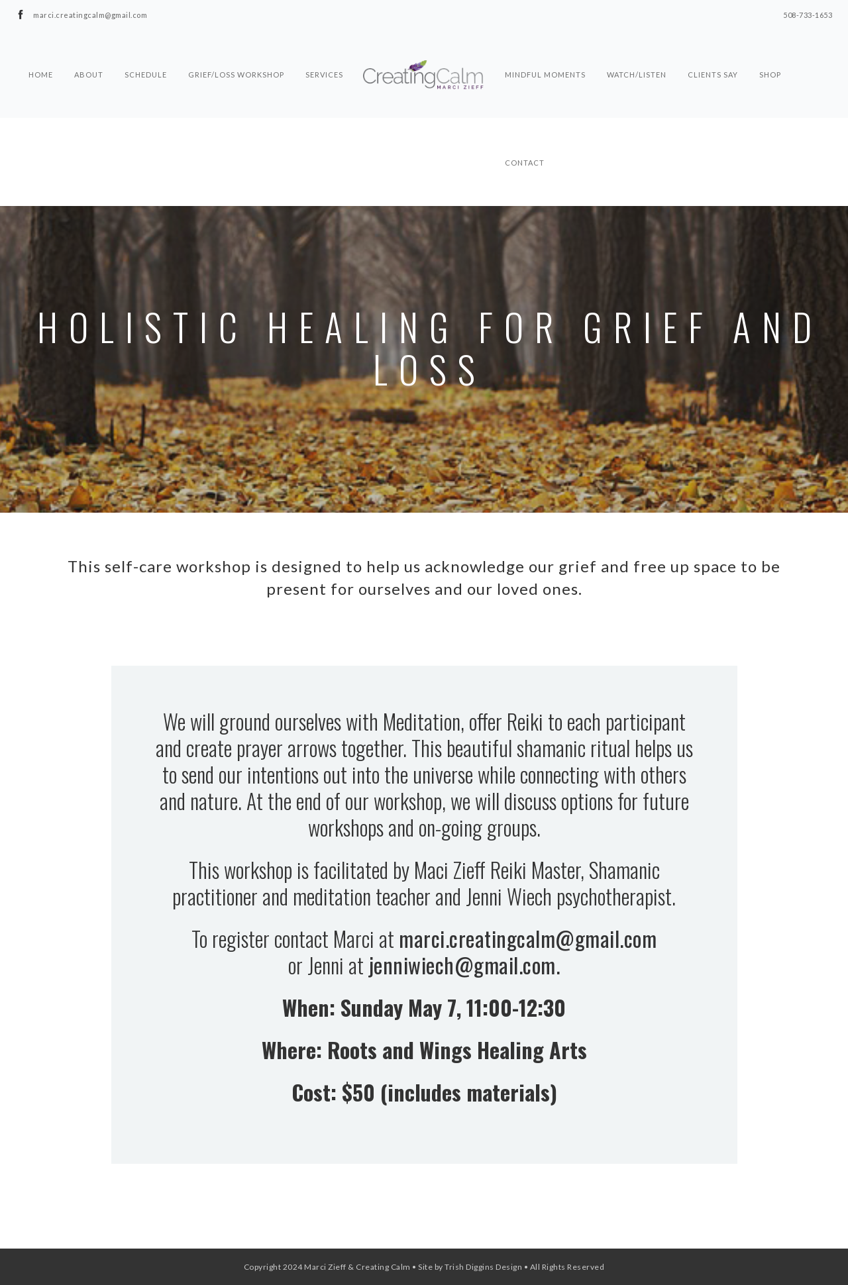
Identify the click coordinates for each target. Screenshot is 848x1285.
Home (40, 50)
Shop (770, 50)
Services (324, 50)
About (88, 50)
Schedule (146, 50)
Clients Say (713, 50)
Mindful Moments (545, 50)
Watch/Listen (636, 50)
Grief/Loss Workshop (236, 50)
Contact (525, 138)
